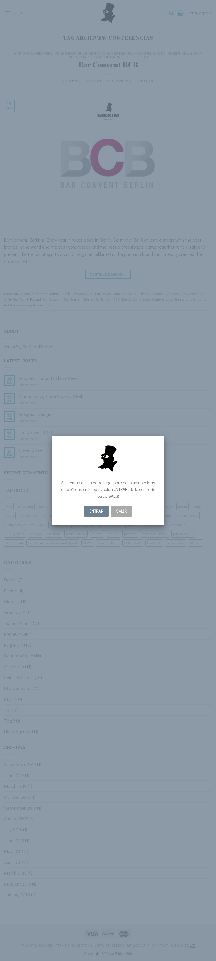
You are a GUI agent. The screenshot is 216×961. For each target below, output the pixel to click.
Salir (121, 511)
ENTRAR (96, 511)
